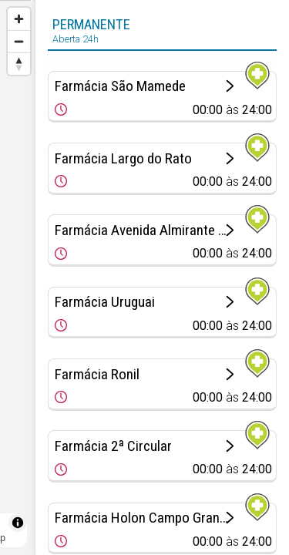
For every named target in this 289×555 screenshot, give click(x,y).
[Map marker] (18, 259)
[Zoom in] (19, 19)
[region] (17, 277)
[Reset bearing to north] (19, 63)
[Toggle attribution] (17, 522)
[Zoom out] (19, 41)
